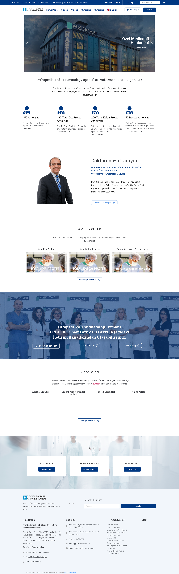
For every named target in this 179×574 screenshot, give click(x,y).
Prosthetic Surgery (89, 463)
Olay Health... (132, 463)
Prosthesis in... (46, 463)
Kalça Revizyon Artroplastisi (133, 248)
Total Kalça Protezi (89, 248)
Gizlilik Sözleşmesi (70, 572)
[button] (133, 10)
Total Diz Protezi (46, 248)
